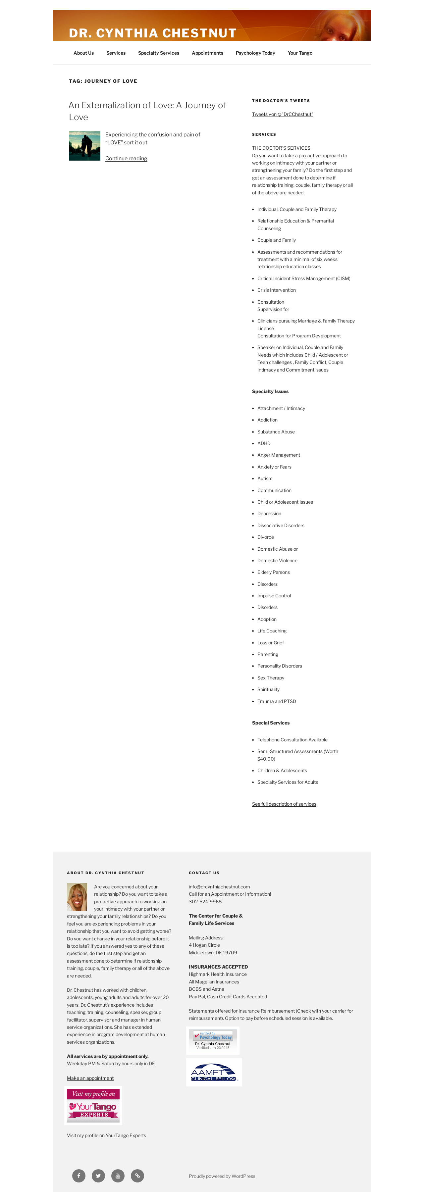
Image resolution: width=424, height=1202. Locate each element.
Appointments (207, 53)
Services (116, 53)
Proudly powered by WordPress (222, 1176)
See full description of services (284, 804)
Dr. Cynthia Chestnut (153, 33)
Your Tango (300, 53)
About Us (84, 53)
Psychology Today (255, 53)
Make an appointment (90, 1078)
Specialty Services (158, 53)
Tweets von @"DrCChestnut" (282, 114)
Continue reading (126, 158)
